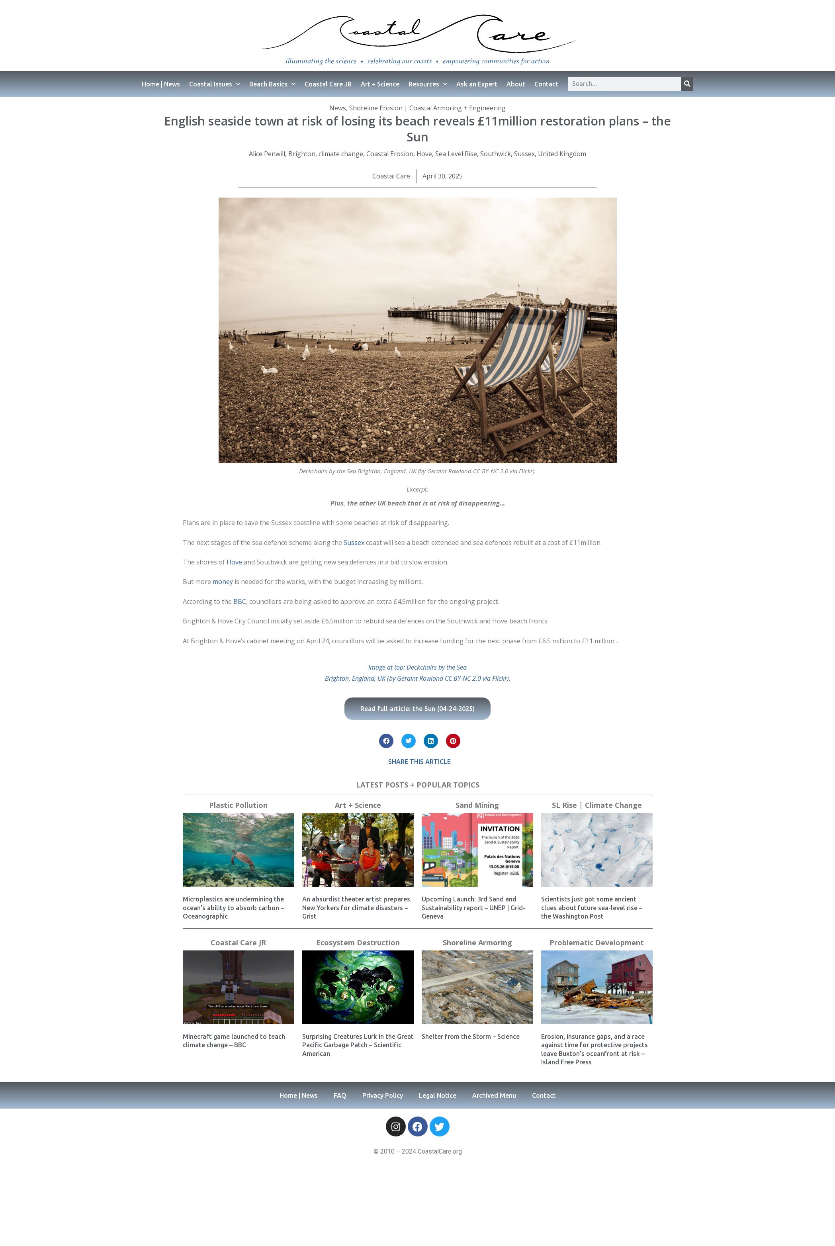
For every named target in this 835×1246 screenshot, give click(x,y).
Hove (424, 153)
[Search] (687, 84)
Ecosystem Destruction (358, 942)
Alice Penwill (267, 153)
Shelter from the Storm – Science (471, 1036)
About (515, 84)
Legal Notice (437, 1095)
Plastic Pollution (238, 805)
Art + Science (380, 84)
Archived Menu (494, 1095)
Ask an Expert (476, 84)
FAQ (340, 1095)
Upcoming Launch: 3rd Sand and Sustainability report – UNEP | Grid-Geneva (473, 907)
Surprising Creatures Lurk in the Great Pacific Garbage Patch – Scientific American (358, 1045)
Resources (428, 84)
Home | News (161, 84)
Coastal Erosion (389, 153)
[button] (386, 741)
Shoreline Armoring (477, 942)
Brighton (301, 153)
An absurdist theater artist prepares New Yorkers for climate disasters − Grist (356, 907)
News (337, 108)
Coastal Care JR (328, 84)
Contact (546, 84)
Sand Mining (477, 805)
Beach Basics (272, 84)
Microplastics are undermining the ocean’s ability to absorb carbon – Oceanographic (233, 907)
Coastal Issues (214, 84)
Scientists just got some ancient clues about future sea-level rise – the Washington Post (591, 907)
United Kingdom (562, 153)
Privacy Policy (382, 1095)
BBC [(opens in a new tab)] (239, 601)
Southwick (495, 153)
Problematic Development (596, 942)
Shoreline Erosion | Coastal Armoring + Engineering (427, 108)
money (223, 581)
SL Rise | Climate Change (597, 805)
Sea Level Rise (456, 153)
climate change (341, 153)
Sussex (524, 153)
